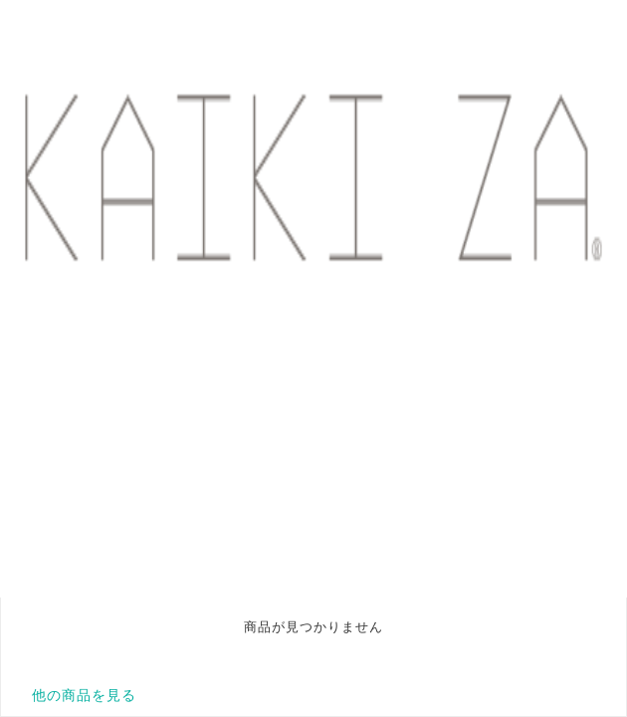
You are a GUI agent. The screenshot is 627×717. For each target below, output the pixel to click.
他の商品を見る (84, 695)
